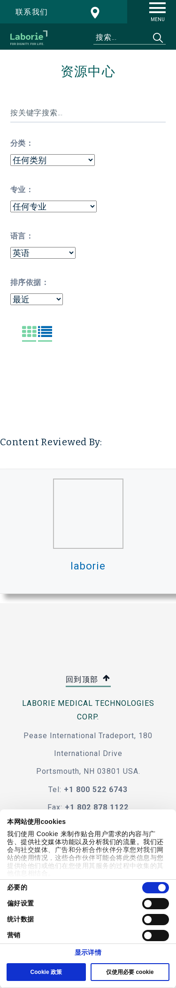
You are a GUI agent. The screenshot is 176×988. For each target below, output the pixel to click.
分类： (21, 143)
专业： (21, 189)
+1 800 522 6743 (96, 789)
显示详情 (88, 952)
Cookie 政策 (46, 972)
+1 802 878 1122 (97, 807)
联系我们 (31, 11)
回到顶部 (88, 680)
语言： (21, 236)
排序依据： (29, 282)
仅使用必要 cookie (129, 972)
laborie (87, 566)
